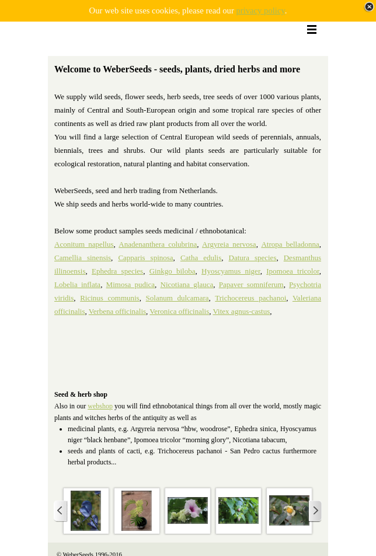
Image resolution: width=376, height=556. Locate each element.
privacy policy (260, 10)
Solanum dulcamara (177, 297)
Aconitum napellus (84, 244)
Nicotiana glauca (187, 284)
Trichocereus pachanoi (250, 297)
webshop (100, 406)
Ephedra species (117, 271)
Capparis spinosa (145, 257)
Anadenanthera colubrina (158, 244)
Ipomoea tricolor (292, 271)
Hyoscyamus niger (230, 271)
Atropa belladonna (290, 244)
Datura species (253, 257)
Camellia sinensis (82, 257)
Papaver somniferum (251, 284)
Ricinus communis (110, 297)
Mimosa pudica (130, 284)
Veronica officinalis (179, 311)
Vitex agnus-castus (241, 311)
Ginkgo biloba (172, 271)
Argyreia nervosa (229, 244)
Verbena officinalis (117, 311)
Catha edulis (200, 257)
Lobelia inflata (77, 284)
